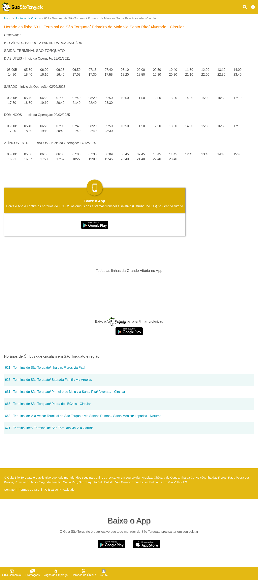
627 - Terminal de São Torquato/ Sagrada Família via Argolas (48, 379)
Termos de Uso (29, 489)
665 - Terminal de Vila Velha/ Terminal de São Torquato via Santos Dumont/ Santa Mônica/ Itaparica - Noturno (83, 416)
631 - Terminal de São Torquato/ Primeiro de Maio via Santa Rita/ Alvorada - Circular (65, 391)
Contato (9, 489)
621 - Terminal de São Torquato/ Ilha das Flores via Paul (45, 367)
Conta (103, 572)
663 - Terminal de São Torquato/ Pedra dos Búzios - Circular (48, 404)
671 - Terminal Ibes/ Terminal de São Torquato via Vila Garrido (49, 428)
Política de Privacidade (59, 489)
